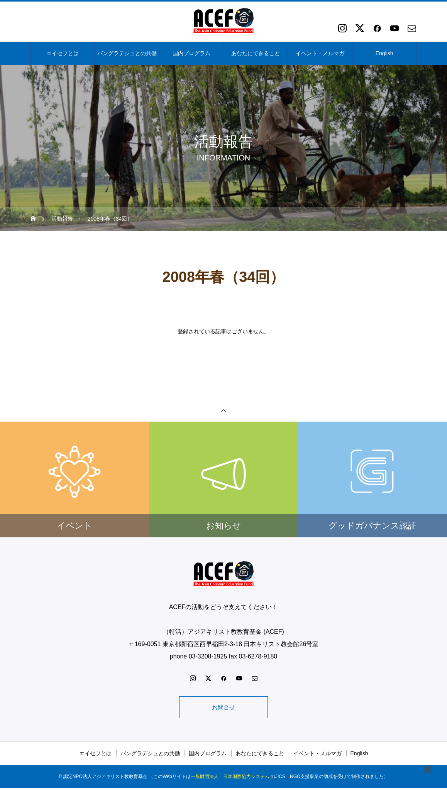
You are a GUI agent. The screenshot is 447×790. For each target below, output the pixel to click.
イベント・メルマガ (320, 53)
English (384, 53)
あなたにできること (255, 53)
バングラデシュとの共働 (127, 53)
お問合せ (223, 708)
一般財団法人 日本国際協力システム (230, 778)
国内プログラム (191, 53)
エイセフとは (62, 53)
